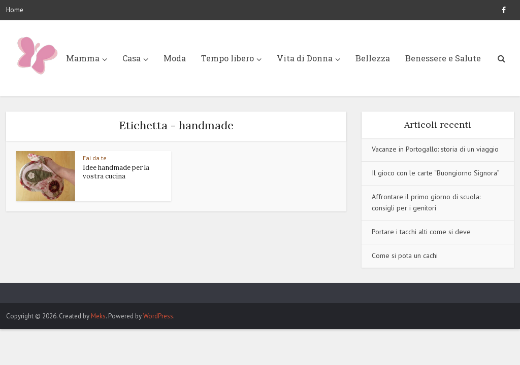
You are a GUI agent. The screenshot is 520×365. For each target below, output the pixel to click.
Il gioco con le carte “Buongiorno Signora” (436, 172)
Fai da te (95, 158)
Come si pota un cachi (405, 255)
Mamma (83, 58)
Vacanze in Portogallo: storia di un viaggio (435, 149)
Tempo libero (227, 58)
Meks (98, 316)
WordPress (158, 316)
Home (14, 10)
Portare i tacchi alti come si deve (421, 231)
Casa (131, 58)
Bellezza (372, 58)
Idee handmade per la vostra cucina (116, 171)
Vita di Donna (305, 58)
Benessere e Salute (443, 58)
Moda (175, 58)
